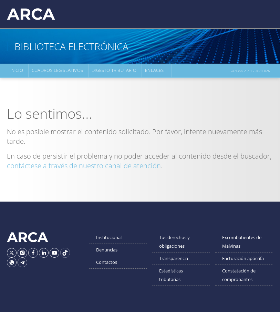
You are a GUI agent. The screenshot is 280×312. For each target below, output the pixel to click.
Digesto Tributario (114, 70)
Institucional (109, 237)
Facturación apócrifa (243, 258)
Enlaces (154, 70)
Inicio (16, 70)
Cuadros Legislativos (57, 70)
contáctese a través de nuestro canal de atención (84, 165)
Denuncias (106, 250)
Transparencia (173, 258)
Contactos (106, 262)
